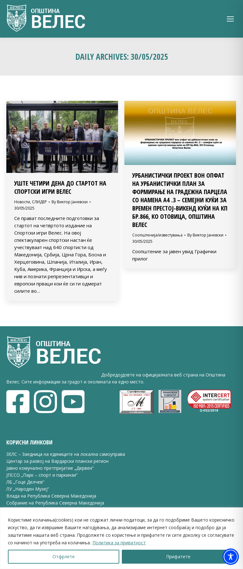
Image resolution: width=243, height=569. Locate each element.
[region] (121, 538)
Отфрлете (64, 557)
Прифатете (178, 557)
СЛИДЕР (39, 202)
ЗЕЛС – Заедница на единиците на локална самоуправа (65, 454)
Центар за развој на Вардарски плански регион (57, 461)
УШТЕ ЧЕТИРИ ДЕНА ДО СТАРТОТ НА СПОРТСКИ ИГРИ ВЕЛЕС (60, 187)
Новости (22, 202)
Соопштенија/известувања (157, 235)
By (70, 202)
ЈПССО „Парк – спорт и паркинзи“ (42, 475)
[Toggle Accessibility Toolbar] (230, 556)
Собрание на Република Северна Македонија (55, 503)
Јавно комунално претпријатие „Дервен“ (50, 468)
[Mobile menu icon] (230, 19)
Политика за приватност (119, 543)
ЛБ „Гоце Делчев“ (25, 482)
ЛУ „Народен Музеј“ (27, 489)
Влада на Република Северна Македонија (51, 496)
